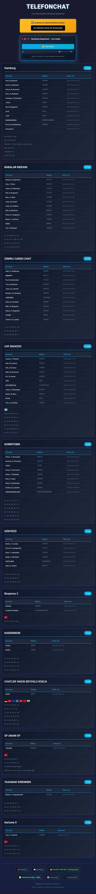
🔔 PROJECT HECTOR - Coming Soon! (64, 870)
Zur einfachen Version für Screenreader (48, 28)
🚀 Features (22, 870)
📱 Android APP (71, 878)
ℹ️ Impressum (52, 878)
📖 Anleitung (38, 870)
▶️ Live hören (48, 47)
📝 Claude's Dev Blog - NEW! (29, 878)
